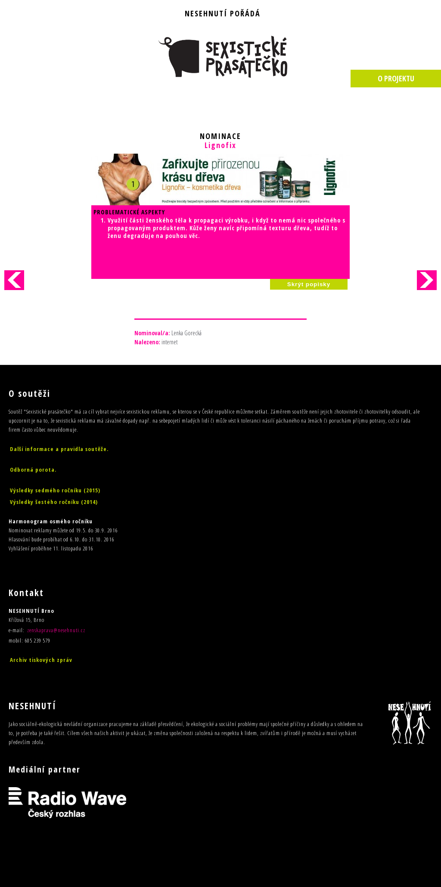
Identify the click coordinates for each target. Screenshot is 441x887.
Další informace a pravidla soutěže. (59, 449)
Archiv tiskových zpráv (41, 660)
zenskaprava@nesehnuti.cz (56, 630)
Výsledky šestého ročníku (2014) (54, 502)
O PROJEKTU (396, 78)
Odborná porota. (33, 469)
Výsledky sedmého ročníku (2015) (55, 490)
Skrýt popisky (308, 284)
